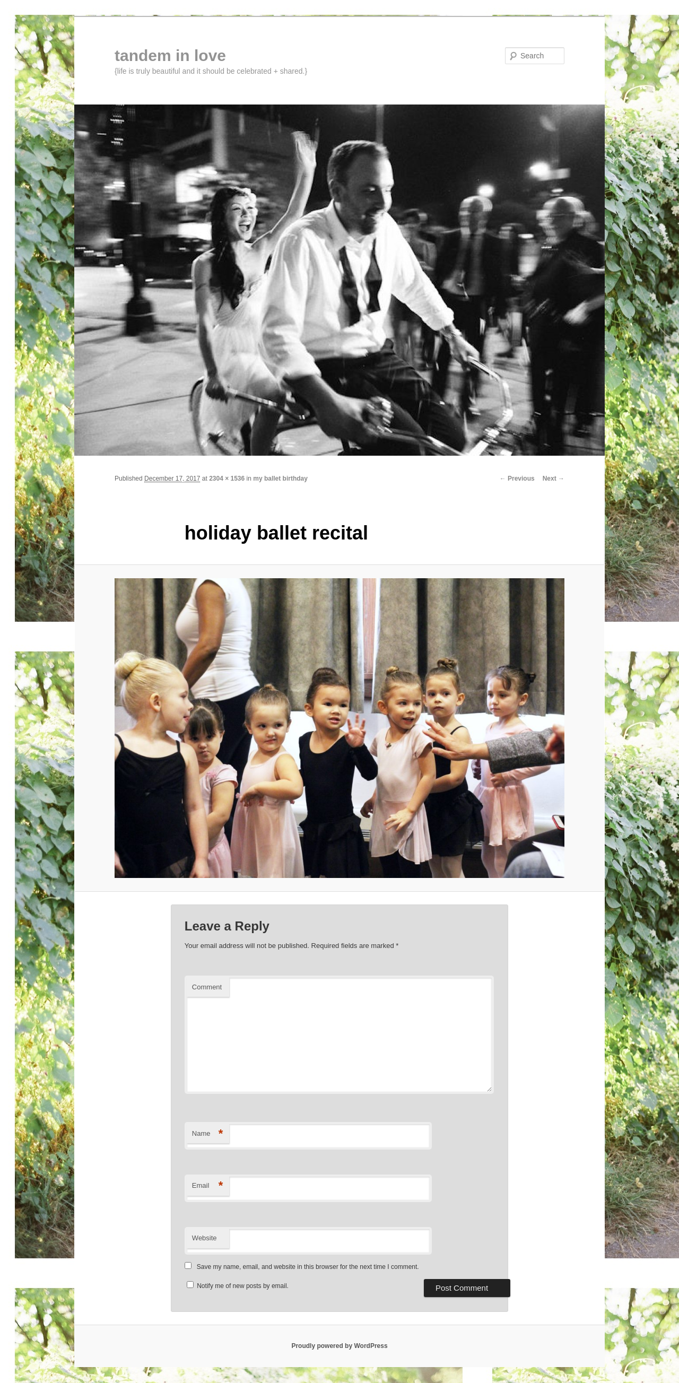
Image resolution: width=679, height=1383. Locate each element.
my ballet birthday (280, 478)
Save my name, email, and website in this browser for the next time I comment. (308, 1267)
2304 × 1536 (227, 478)
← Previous (517, 478)
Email (207, 1186)
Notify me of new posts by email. (243, 1286)
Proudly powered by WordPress (339, 1346)
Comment (207, 987)
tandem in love (170, 55)
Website (204, 1238)
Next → (553, 478)
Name (207, 1134)
